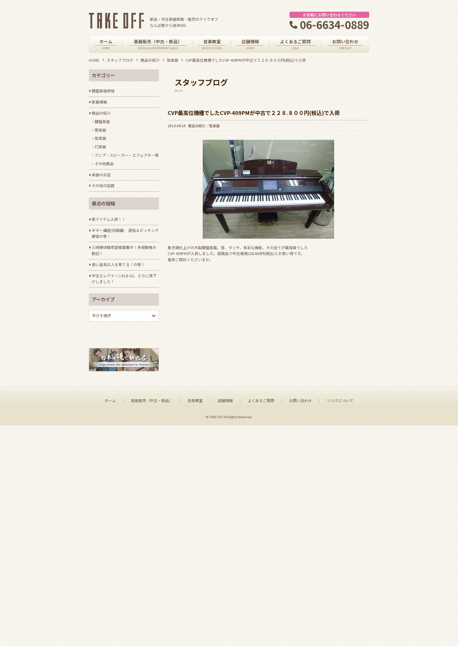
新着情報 (99, 102)
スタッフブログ (120, 60)
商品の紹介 (149, 60)
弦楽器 (172, 60)
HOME (94, 60)
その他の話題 (103, 185)
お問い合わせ (300, 621)
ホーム (110, 621)
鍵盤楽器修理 (103, 91)
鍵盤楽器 (102, 121)
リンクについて (340, 621)
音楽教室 (195, 621)
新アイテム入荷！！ (109, 219)
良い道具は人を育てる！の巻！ (118, 264)
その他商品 (104, 163)
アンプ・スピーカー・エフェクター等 (127, 155)
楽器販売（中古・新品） (152, 621)
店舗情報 (225, 621)
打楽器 (100, 146)
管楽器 (100, 130)
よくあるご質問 (261, 621)
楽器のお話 (101, 175)
